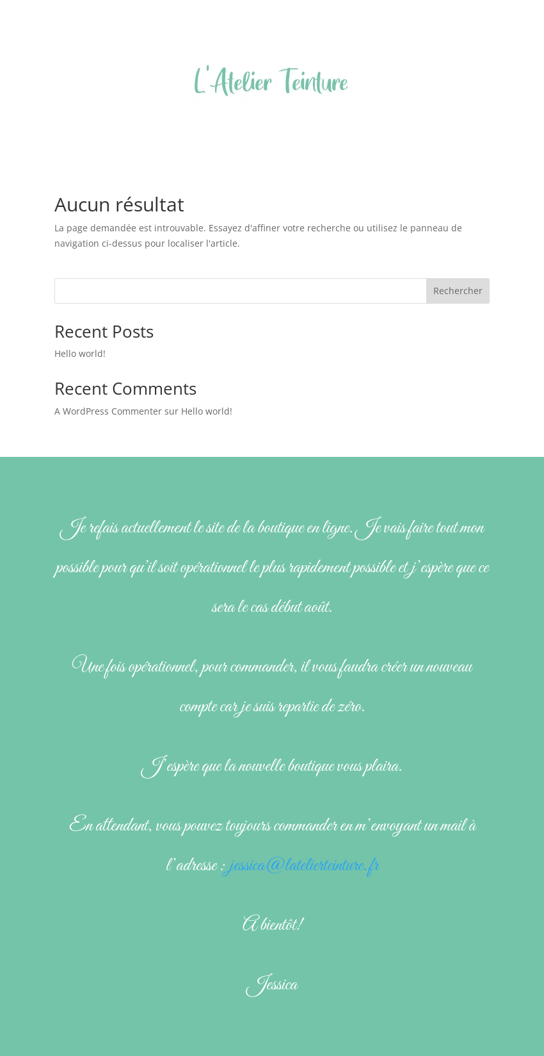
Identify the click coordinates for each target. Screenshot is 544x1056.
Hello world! (80, 353)
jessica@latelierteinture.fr (304, 866)
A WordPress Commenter (108, 411)
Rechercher (458, 291)
